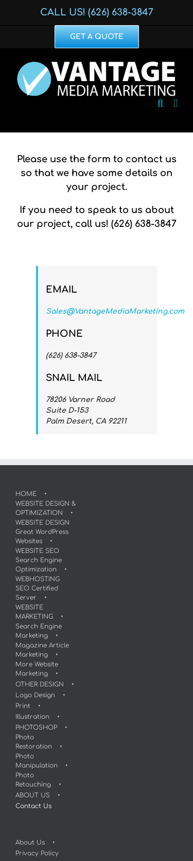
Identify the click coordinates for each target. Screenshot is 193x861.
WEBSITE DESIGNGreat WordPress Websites (42, 532)
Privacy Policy (37, 853)
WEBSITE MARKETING (34, 612)
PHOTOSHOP (36, 727)
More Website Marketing (36, 669)
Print (22, 706)
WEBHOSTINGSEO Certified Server (37, 588)
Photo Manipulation (36, 761)
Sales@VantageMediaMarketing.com (115, 311)
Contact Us (33, 806)
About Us (30, 842)
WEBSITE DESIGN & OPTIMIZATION (45, 508)
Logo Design (35, 695)
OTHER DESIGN (39, 684)
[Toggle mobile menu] (175, 103)
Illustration (32, 716)
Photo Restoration (33, 742)
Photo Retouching (33, 780)
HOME (26, 494)
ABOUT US (32, 795)
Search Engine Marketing (38, 631)
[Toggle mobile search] (160, 103)
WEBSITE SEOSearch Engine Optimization (38, 560)
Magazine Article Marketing (42, 650)
